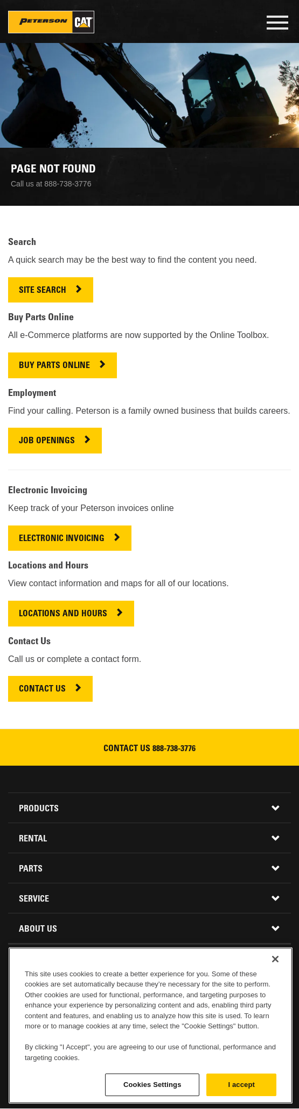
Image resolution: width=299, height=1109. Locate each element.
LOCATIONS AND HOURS (63, 614)
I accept (241, 1085)
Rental (33, 839)
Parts (31, 869)
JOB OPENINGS (47, 441)
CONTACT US (42, 690)
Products (39, 809)
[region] (151, 1025)
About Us (38, 929)
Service (34, 899)
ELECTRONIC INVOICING (62, 539)
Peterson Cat (51, 22)
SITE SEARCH (42, 291)
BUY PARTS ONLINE (54, 366)
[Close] (275, 959)
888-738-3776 (174, 749)
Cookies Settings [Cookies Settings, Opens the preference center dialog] (152, 1085)
